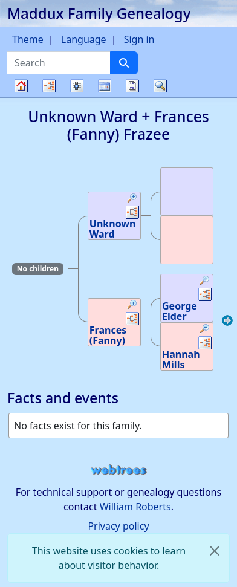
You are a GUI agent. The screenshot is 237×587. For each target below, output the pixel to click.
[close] (214, 551)
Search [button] (160, 85)
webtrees (118, 470)
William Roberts (135, 506)
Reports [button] (132, 85)
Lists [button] (76, 85)
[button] (132, 199)
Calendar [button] (104, 85)
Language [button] (83, 39)
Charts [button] (49, 85)
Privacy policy (118, 526)
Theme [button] (28, 39)
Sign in (139, 39)
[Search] (124, 62)
